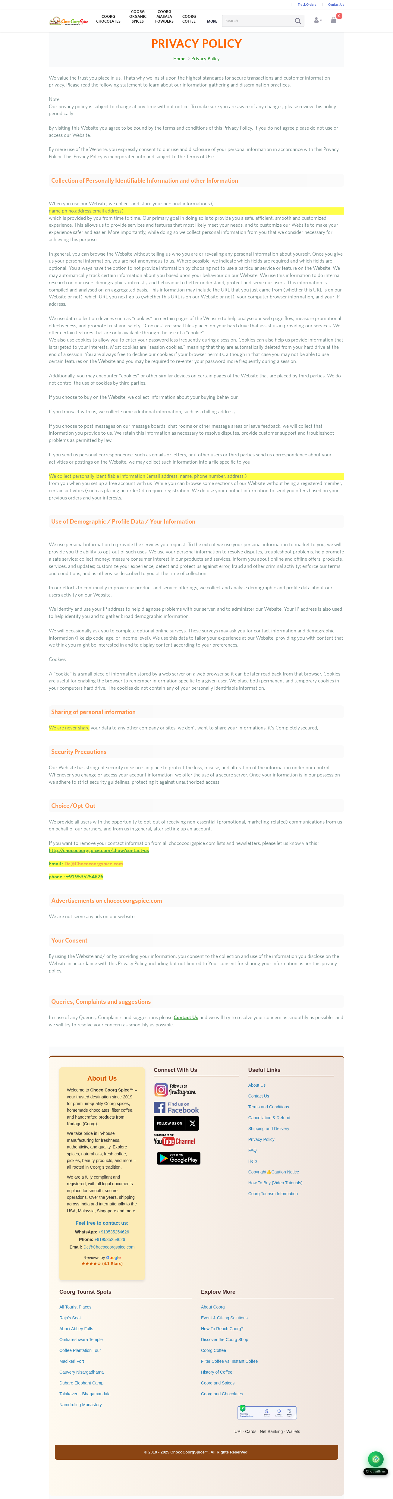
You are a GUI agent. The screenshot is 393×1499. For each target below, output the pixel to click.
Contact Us (336, 4)
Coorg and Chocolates (222, 1393)
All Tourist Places (75, 1307)
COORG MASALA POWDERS (164, 16)
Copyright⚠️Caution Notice (273, 1172)
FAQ (252, 1150)
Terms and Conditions (268, 1106)
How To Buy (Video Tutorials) (275, 1182)
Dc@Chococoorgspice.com (109, 1247)
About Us (257, 1085)
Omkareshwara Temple (81, 1339)
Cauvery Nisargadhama (81, 1372)
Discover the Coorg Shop (224, 1339)
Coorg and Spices (217, 1383)
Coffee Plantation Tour (80, 1350)
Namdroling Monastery (80, 1404)
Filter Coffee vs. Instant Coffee (229, 1361)
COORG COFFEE (189, 19)
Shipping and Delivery (268, 1128)
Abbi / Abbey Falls (76, 1328)
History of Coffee (216, 1372)
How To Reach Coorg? (222, 1328)
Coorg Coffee (213, 1350)
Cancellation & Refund (269, 1117)
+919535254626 (114, 1232)
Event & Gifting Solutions (224, 1317)
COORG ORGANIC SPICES (137, 16)
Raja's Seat (70, 1317)
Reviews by (102, 1257)
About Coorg (213, 1307)
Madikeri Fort (71, 1361)
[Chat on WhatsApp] (376, 1459)
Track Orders (307, 4)
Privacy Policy (261, 1139)
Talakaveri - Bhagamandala (85, 1393)
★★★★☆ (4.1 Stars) (102, 1263)
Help (252, 1161)
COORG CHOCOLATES (108, 19)
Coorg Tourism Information (273, 1193)
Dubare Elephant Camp (81, 1383)
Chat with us (376, 1471)
